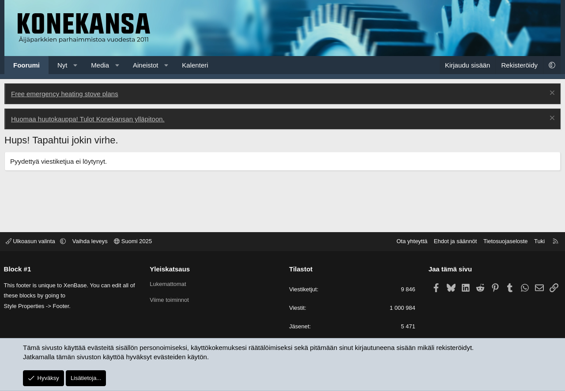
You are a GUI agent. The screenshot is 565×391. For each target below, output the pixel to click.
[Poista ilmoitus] (551, 93)
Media (100, 65)
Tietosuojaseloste (503, 241)
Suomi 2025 (136, 241)
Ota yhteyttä (409, 241)
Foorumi (26, 65)
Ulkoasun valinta (34, 241)
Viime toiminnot (171, 300)
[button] (75, 65)
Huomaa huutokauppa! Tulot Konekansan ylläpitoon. (88, 119)
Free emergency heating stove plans (64, 94)
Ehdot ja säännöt (452, 241)
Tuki (536, 241)
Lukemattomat (169, 284)
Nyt (62, 65)
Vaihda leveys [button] (92, 241)
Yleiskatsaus (171, 269)
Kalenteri (195, 65)
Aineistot (145, 65)
